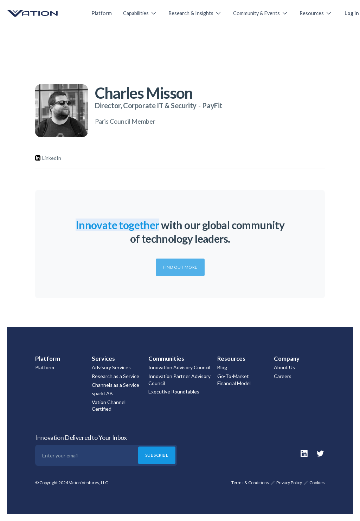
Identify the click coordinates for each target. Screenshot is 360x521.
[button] (140, 13)
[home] (42, 13)
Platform (101, 13)
